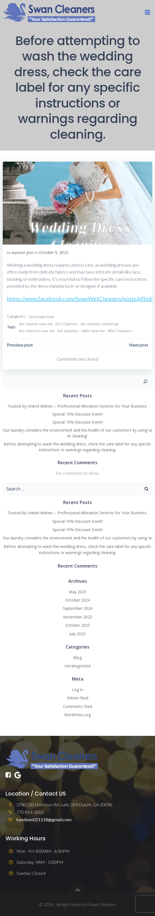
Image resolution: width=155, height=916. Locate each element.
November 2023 (77, 617)
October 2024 (77, 600)
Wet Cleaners (120, 330)
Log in (77, 689)
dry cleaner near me (36, 323)
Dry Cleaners (66, 323)
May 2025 (77, 591)
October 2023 (77, 625)
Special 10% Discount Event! (77, 414)
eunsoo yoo (22, 252)
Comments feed (77, 706)
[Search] (145, 381)
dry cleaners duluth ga (100, 323)
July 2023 (77, 633)
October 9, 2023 (53, 252)
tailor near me (93, 330)
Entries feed (77, 697)
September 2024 (77, 608)
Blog (77, 657)
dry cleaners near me (37, 330)
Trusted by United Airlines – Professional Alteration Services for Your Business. (77, 406)
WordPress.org (77, 714)
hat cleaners (68, 330)
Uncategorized (41, 316)
